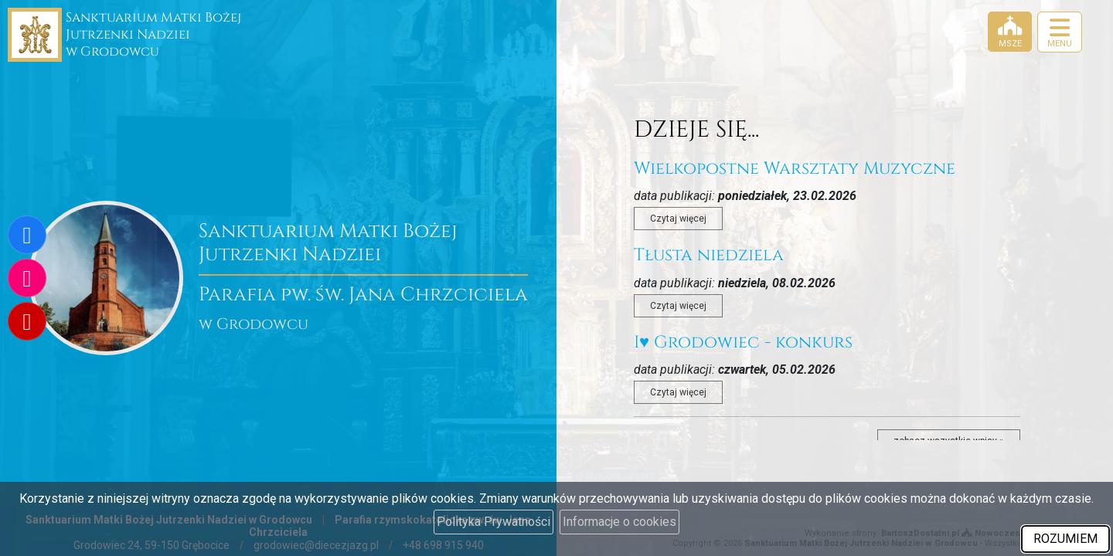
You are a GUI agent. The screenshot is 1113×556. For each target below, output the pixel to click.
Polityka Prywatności (493, 521)
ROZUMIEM (1065, 538)
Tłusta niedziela (709, 255)
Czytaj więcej (678, 218)
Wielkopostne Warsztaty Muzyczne (794, 169)
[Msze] (1010, 32)
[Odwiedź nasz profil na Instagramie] (27, 278)
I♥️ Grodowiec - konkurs (743, 342)
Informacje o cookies (619, 521)
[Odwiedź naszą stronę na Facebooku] (27, 234)
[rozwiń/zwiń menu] (1059, 32)
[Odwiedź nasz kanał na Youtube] (27, 321)
